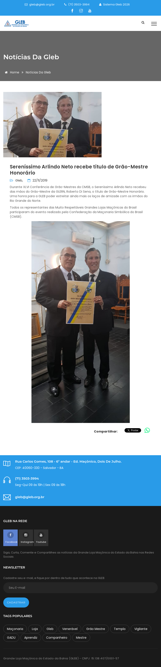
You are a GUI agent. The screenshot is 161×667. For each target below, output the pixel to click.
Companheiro (56, 637)
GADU (11, 637)
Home (11, 72)
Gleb (50, 629)
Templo (120, 629)
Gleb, (19, 180)
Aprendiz (30, 637)
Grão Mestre (95, 629)
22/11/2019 (37, 180)
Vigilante (140, 629)
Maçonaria (15, 629)
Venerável (70, 629)
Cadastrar (16, 602)
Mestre (81, 637)
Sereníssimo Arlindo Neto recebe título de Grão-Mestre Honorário (79, 169)
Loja (35, 629)
